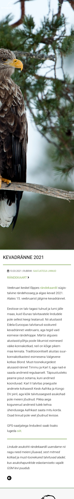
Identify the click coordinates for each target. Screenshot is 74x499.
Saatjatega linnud (44, 271)
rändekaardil (48, 288)
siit (19, 431)
